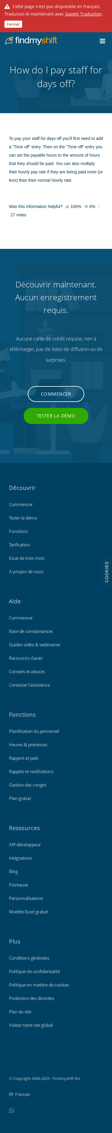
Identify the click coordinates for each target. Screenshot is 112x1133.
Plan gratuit (20, 798)
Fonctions (18, 531)
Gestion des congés (27, 785)
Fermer (13, 24)
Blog (13, 871)
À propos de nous (26, 571)
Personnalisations (26, 898)
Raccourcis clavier (26, 658)
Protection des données (31, 998)
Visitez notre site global (31, 1025)
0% (89, 206)
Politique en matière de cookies (39, 985)
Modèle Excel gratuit (28, 912)
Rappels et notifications (31, 771)
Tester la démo (56, 416)
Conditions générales (29, 958)
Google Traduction (83, 14)
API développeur (25, 844)
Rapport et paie (23, 758)
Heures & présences (28, 744)
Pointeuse (18, 885)
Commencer (56, 394)
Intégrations (20, 858)
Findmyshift (19, 1062)
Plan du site (20, 1012)
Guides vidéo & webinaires (34, 645)
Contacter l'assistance (29, 685)
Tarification (19, 545)
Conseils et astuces (27, 671)
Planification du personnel (34, 731)
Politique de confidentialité (34, 971)
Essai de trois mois (27, 558)
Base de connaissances (31, 631)
